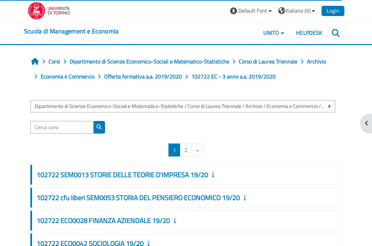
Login (333, 10)
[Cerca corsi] (62, 127)
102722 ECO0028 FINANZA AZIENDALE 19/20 (103, 220)
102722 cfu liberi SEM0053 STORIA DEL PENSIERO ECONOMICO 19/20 (138, 197)
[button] (251, 10)
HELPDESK (309, 33)
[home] (71, 31)
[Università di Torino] (49, 10)
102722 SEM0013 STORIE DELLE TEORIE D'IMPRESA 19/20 (122, 174)
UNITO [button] (271, 33)
